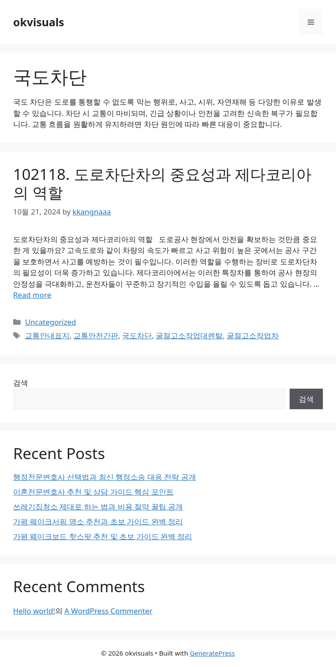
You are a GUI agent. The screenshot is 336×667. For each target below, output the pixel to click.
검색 (20, 383)
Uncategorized (50, 322)
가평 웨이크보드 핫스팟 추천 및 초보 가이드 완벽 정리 (102, 536)
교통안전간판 (96, 335)
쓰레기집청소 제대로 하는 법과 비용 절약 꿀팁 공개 (98, 507)
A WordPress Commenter (108, 611)
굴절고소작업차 (253, 335)
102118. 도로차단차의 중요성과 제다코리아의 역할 (162, 183)
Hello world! (34, 611)
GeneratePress (212, 653)
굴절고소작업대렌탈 (189, 335)
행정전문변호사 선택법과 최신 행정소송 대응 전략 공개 (104, 477)
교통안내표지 (47, 335)
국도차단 (137, 335)
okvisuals (38, 21)
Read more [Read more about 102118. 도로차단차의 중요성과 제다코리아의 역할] (32, 295)
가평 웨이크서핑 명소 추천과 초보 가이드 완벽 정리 (98, 521)
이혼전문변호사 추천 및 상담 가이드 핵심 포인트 (93, 492)
